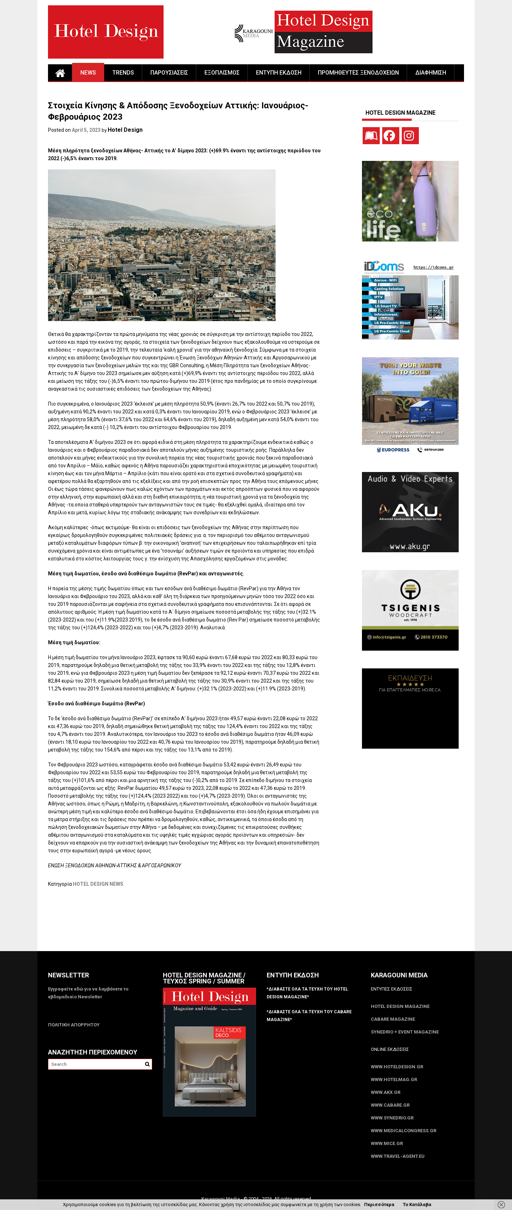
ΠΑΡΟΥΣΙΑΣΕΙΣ (169, 72)
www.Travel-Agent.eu (398, 1156)
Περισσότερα (379, 1204)
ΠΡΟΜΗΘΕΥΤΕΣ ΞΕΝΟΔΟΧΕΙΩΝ (358, 72)
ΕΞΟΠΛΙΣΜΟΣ (222, 72)
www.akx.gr (385, 1092)
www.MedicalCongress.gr (403, 1130)
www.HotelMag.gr (394, 1079)
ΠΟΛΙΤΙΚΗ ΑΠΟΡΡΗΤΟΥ (74, 1024)
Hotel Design (125, 129)
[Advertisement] (177, 924)
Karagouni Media (221, 1198)
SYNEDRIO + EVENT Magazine (405, 1032)
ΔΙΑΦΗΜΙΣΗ (430, 72)
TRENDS (123, 72)
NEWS (88, 72)
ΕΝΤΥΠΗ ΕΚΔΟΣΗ (279, 72)
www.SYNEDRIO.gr (392, 1118)
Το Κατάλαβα (417, 1204)
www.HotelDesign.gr (397, 1066)
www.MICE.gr (387, 1143)
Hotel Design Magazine (400, 1006)
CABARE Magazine (393, 1019)
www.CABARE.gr (390, 1105)
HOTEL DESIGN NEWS (98, 884)
